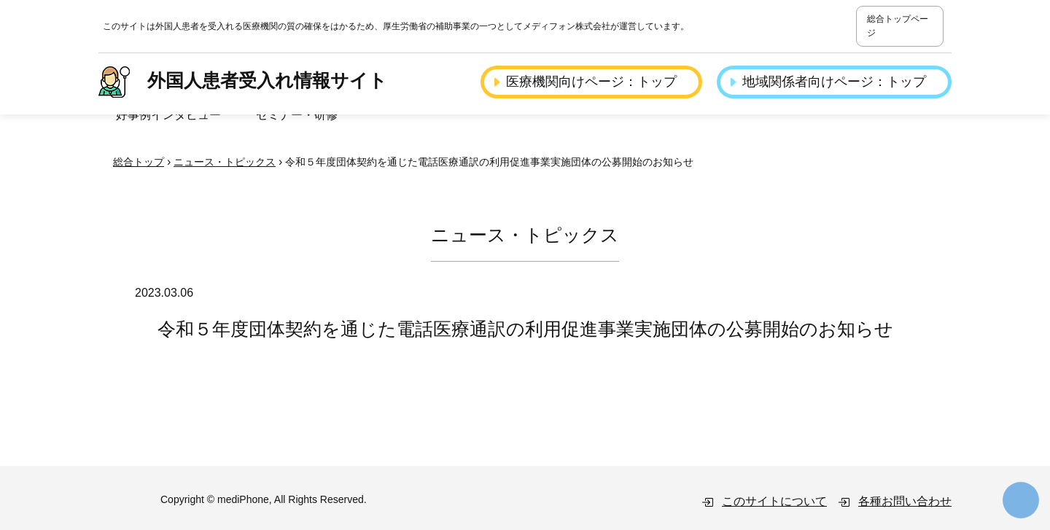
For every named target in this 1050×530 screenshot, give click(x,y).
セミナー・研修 (297, 115)
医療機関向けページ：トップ (591, 81)
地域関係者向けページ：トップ (834, 81)
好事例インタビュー (168, 115)
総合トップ (138, 162)
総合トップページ (897, 26)
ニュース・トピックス (225, 162)
